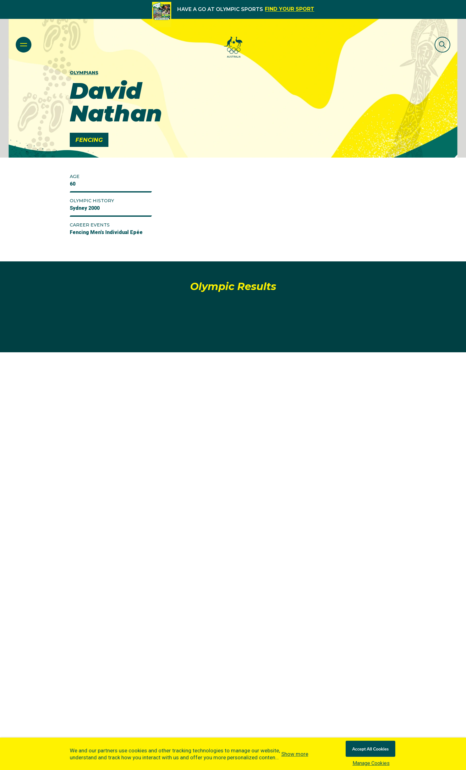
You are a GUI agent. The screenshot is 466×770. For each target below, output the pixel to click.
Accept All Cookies (370, 748)
